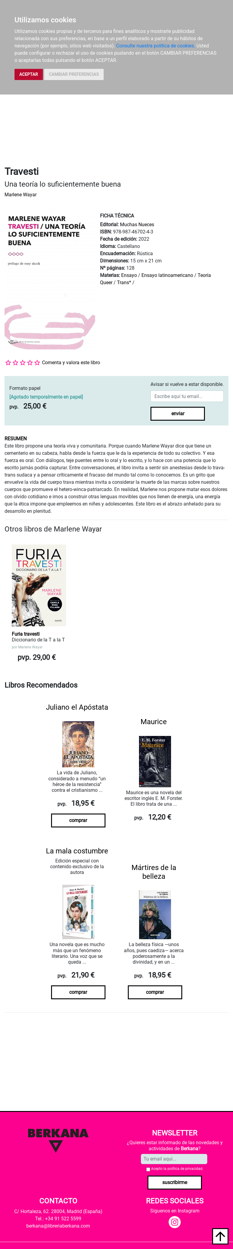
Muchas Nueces (137, 224)
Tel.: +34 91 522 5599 (58, 1219)
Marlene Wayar (21, 194)
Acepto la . (177, 1169)
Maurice (154, 722)
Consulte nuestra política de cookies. (155, 46)
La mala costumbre (77, 851)
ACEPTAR (28, 74)
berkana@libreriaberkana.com (58, 1226)
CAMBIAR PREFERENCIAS (74, 74)
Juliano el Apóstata (77, 707)
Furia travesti (26, 634)
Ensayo (129, 275)
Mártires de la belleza (153, 872)
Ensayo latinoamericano (167, 275)
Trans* (124, 282)
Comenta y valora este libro (71, 362)
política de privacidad (184, 1169)
